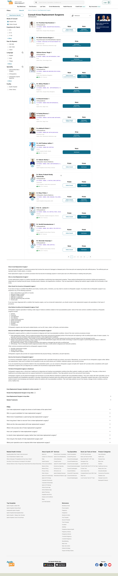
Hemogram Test (84, 464)
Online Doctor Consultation (60, 457)
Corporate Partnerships (47, 485)
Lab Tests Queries (46, 504)
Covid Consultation (71, 457)
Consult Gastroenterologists (73, 469)
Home (29, 10)
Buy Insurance (95, 6)
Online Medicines (58, 461)
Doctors (34, 10)
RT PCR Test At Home (86, 457)
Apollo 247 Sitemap (46, 487)
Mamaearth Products (103, 483)
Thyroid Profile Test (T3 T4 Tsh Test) (89, 469)
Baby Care (100, 464)
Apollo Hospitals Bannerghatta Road (15, 515)
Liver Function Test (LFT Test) (87, 480)
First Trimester (65, 520)
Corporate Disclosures (47, 483)
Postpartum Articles (66, 537)
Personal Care (101, 461)
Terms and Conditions (47, 466)
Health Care (101, 459)
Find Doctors (32, 6)
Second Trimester (66, 522)
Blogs (43, 502)
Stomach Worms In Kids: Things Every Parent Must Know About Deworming (24, 466)
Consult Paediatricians (72, 464)
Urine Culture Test (85, 473)
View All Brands (102, 457)
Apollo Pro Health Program (60, 466)
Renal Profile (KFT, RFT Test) (87, 461)
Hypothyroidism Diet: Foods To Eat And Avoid (17, 457)
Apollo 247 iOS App (46, 480)
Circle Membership (54, 6)
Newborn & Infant (66, 518)
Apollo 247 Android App (47, 478)
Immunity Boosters (102, 473)
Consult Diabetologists (72, 480)
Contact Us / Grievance (47, 459)
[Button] (21, 10)
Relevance (76, 16)
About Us (44, 457)
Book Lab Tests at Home (86, 459)
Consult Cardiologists (72, 471)
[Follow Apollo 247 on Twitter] (101, 567)
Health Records (67, 6)
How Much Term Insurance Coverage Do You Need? (19, 464)
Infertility (64, 529)
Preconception (65, 510)
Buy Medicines (21, 6)
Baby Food (64, 546)
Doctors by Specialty (59, 469)
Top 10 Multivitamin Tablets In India (15, 459)
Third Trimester (65, 525)
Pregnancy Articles (66, 534)
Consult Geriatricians (72, 478)
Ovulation (64, 527)
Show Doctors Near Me (15, 15)
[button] (59, 399)
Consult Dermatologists (72, 461)
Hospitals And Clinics (47, 497)
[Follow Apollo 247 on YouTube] (109, 567)
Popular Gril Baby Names (68, 553)
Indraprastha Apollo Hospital (13, 513)
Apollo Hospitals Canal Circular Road (15, 520)
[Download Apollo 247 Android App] (48, 567)
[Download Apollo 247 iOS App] (60, 567)
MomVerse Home (66, 508)
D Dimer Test (84, 471)
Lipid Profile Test (84, 466)
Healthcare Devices (102, 469)
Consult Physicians (71, 459)
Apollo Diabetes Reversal (59, 476)
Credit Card (81, 6)
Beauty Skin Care (102, 471)
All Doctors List (57, 473)
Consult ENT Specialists (72, 476)
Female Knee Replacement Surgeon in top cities (21, 395)
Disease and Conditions (47, 499)
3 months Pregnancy (67, 539)
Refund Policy (45, 471)
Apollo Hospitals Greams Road (14, 510)
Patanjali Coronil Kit (102, 480)
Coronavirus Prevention (103, 476)
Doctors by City (57, 471)
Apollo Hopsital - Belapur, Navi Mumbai (16, 518)
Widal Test (83, 478)
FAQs (43, 461)
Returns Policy (45, 469)
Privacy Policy (45, 473)
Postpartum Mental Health (68, 532)
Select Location (18, 1)
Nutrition (100, 466)
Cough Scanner (57, 464)
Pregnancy (64, 513)
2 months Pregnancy (67, 541)
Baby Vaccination (66, 548)
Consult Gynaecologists (72, 466)
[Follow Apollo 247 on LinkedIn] (105, 567)
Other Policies (45, 476)
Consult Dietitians (71, 473)
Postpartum (64, 515)
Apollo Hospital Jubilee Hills (13, 508)
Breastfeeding (65, 544)
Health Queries (45, 464)
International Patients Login (60, 478)
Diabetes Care (101, 478)
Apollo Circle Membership (60, 459)
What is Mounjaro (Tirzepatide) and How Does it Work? (19, 461)
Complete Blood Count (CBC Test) (88, 476)
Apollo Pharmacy (46, 495)
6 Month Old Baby (66, 551)
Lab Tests (42, 6)
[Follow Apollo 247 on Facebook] (96, 567)
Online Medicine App (47, 492)
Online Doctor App (46, 490)
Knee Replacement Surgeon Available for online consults (24, 392)
